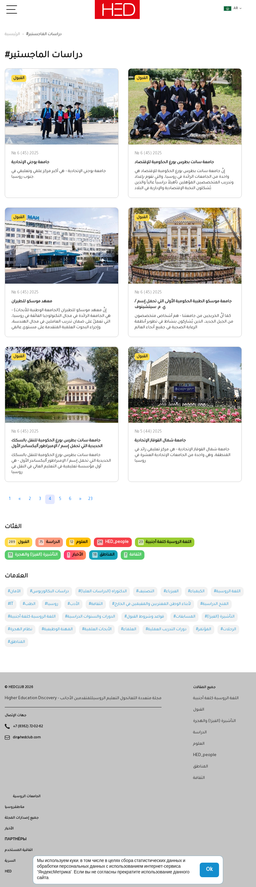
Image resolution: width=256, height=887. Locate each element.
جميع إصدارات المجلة (22, 818)
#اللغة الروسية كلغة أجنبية (32, 617)
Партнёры (16, 839)
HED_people (112, 542)
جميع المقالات (204, 687)
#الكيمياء (196, 591)
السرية (10, 861)
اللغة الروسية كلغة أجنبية (164, 542)
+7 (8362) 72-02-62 (28, 727)
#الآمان (14, 591)
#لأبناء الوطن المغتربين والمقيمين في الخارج (151, 604)
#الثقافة (96, 604)
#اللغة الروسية (227, 591)
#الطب (29, 604)
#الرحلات (228, 629)
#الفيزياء (171, 591)
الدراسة (49, 542)
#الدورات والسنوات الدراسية (90, 617)
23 (90, 499)
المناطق (103, 555)
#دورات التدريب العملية (166, 629)
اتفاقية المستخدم (19, 850)
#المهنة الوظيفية (57, 629)
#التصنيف (145, 591)
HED (8, 872)
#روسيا (51, 604)
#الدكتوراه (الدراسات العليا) (102, 591)
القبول (18, 542)
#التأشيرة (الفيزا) (220, 617)
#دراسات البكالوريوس (49, 591)
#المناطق (16, 642)
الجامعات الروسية (26, 796)
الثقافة (132, 555)
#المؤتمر (203, 629)
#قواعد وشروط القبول (144, 617)
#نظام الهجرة (20, 629)
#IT (10, 604)
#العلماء (128, 629)
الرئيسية (12, 34)
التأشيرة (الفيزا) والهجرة (33, 555)
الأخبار (74, 555)
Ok (209, 870)
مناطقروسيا (14, 807)
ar (230, 8)
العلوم (78, 542)
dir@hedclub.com (27, 737)
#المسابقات (184, 617)
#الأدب (73, 604)
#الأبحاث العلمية (97, 629)
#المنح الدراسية (214, 604)
